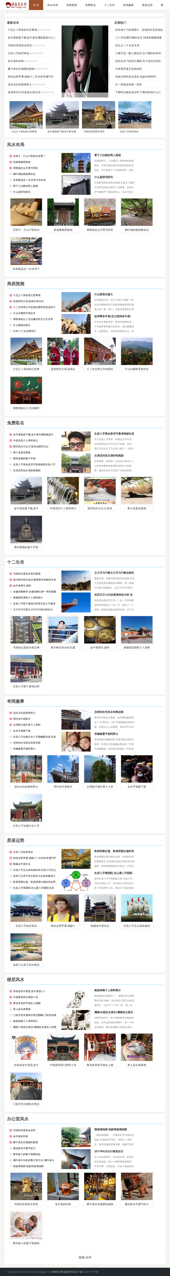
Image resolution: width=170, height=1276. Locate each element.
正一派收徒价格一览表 (128, 84)
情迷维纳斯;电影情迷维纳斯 (28, 1166)
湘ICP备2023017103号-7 (86, 1271)
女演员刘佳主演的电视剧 (27, 470)
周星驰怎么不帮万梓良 (25, 168)
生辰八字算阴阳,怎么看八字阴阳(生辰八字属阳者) (113, 875)
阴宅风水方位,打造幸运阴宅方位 (30, 446)
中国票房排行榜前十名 (25, 997)
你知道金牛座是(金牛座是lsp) (29, 991)
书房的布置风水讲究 (20, 45)
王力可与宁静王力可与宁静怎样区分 (33, 609)
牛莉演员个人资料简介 (25, 440)
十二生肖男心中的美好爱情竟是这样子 (34, 307)
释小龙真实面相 (22, 452)
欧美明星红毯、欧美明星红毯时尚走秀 (34, 881)
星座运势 (147, 5)
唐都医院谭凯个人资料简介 (28, 597)
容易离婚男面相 (22, 162)
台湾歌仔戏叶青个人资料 (27, 724)
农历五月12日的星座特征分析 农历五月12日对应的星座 (113, 596)
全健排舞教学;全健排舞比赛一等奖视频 (34, 591)
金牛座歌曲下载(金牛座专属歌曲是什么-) (31, 37)
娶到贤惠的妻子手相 (24, 458)
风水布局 (52, 5)
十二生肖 (109, 5)
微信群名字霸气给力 (24, 1148)
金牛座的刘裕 (16, 61)
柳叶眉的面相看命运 (24, 174)
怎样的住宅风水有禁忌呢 (27, 742)
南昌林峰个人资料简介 (25, 1021)
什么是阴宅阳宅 (22, 191)
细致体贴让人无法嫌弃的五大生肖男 (33, 319)
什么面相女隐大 (22, 325)
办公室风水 (18, 1119)
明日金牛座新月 (22, 718)
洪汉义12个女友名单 (127, 45)
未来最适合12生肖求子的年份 (29, 180)
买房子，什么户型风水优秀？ (29, 156)
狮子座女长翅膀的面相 (21, 69)
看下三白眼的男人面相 (25, 185)
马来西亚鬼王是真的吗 (128, 69)
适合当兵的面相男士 (20, 84)
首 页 (36, 5)
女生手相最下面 (22, 730)
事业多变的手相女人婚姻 (27, 1003)
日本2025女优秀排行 (24, 331)
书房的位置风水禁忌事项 (27, 573)
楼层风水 (15, 979)
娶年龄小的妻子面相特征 (27, 1154)
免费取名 (90, 5)
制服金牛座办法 (22, 864)
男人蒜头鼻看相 (22, 1009)
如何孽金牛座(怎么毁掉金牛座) (112, 316)
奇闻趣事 (128, 5)
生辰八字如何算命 (18, 53)
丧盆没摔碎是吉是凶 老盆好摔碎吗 (135, 76)
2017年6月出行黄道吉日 (108, 1151)
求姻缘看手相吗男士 (24, 748)
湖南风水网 (58, 1271)
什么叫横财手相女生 (24, 313)
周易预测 (71, 5)
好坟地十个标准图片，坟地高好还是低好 (139, 30)
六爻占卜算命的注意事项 (22, 30)
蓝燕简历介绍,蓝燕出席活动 (24, 92)
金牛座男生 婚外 (22, 585)
